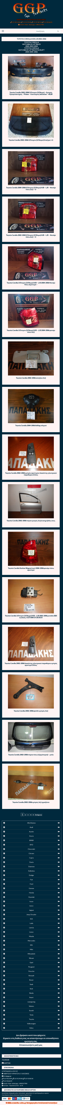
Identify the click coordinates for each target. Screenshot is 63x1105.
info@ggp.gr (6, 1076)
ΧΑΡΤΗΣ (6, 1063)
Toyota (31, 1019)
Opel (31, 962)
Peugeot (31, 967)
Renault (31, 976)
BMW (31, 840)
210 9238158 (36, 22)
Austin (31, 832)
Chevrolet (31, 849)
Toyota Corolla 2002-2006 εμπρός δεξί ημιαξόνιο (30, 802)
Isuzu (31, 901)
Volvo (31, 1028)
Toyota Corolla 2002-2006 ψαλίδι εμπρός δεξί (31, 711)
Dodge (31, 875)
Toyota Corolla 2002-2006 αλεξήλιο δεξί (31, 378)
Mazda (31, 936)
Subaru (31, 1006)
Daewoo (31, 866)
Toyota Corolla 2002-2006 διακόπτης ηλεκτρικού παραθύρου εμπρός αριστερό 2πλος (31, 664)
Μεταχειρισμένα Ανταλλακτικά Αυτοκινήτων (41, 1103)
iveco (31, 906)
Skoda (31, 993)
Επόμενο (38, 815)
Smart (31, 997)
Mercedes (31, 941)
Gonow (31, 888)
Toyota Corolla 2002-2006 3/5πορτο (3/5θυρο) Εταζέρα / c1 (31, 140)
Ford (31, 884)
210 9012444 (15, 22)
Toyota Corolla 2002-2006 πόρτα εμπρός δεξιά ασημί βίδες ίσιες (31, 521)
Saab (31, 984)
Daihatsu (31, 871)
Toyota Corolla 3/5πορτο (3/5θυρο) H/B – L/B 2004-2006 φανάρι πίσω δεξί (31, 331)
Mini (31, 949)
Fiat (31, 880)
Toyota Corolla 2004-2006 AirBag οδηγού (31, 425)
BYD (31, 845)
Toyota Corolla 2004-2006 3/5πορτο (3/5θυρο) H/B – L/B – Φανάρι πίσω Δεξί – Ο (31, 188)
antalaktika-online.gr (18, 1103)
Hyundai (31, 897)
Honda (31, 893)
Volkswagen (31, 1024)
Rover (31, 980)
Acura (31, 836)
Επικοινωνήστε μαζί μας (30, 1045)
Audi (31, 827)
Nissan (31, 958)
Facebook (5, 1060)
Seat (31, 989)
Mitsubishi (31, 954)
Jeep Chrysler (31, 914)
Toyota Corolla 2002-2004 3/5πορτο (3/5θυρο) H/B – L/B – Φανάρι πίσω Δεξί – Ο (31, 236)
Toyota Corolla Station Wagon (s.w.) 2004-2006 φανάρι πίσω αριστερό (31, 569)
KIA (31, 919)
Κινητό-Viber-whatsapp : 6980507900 (31, 24)
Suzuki (31, 1010)
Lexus (31, 932)
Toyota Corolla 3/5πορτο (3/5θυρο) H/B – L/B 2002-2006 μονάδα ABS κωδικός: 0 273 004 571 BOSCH (31, 617)
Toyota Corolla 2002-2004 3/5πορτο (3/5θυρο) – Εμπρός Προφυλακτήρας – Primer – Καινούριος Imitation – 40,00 (30, 93)
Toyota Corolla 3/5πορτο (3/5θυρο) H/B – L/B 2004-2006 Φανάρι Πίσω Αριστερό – (31, 284)
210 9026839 (47, 22)
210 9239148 (26, 22)
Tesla (31, 1015)
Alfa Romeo (31, 823)
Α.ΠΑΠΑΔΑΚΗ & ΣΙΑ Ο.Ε (10, 1071)
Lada (31, 923)
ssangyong (31, 1002)
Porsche (31, 971)
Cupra (31, 858)
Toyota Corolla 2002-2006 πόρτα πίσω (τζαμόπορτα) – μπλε (31, 755)
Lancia (31, 928)
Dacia (31, 862)
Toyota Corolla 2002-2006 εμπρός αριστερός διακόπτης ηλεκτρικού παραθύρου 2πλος (31, 474)
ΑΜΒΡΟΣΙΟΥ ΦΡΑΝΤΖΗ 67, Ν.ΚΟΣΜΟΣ (31, 20)
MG (31, 945)
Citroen (31, 853)
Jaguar (31, 910)
